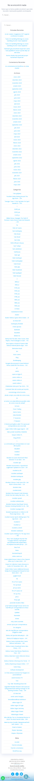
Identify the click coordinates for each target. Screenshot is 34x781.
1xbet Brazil (17, 264)
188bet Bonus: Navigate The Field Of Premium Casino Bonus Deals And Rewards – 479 (17, 220)
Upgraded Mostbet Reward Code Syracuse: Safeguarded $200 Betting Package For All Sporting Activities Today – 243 (17, 688)
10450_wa (17, 209)
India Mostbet (17, 415)
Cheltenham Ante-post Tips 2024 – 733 (17, 386)
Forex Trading (17, 409)
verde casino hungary (17, 696)
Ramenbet (17, 615)
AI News (17, 309)
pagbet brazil (17, 576)
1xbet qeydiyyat (17, 273)
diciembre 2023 (17, 116)
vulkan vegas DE (17, 702)
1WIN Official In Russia (17, 243)
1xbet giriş (17, 267)
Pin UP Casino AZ (17, 591)
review (17, 618)
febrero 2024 (17, 110)
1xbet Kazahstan (17, 270)
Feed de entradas (17, 745)
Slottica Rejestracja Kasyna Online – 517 (17, 664)
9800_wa (17, 300)
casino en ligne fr (17, 374)
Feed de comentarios (17, 748)
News (17, 550)
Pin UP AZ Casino (17, 582)
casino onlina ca (17, 377)
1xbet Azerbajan (17, 258)
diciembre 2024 (17, 80)
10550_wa (17, 212)
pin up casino (17, 588)
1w (17, 225)
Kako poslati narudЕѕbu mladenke (17, 432)
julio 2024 (17, 95)
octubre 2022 (17, 155)
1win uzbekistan (17, 249)
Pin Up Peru (17, 594)
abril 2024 (17, 104)
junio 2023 (17, 131)
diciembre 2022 (17, 149)
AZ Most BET (17, 321)
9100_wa (17, 288)
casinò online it (17, 383)
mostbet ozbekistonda (17, 501)
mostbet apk (17, 462)
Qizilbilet (17, 612)
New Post (17, 547)
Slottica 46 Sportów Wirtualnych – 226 (17, 635)
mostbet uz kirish (17, 528)
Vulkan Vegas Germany (17, 708)
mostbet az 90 (17, 470)
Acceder (17, 742)
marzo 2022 (17, 170)
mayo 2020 (17, 184)
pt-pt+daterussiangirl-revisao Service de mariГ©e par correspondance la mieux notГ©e (17, 607)
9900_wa (17, 306)
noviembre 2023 (17, 119)
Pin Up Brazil (17, 585)
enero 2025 (17, 77)
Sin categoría (17, 627)
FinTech (17, 406)
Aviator (17, 315)
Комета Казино (17, 727)
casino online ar (17, 380)
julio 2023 (17, 128)
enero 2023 (17, 146)
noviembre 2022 (17, 152)
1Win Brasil (17, 234)
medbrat (17, 452)
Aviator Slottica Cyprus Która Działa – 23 (17, 318)
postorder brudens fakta (17, 603)
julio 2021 (17, 175)
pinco (17, 597)
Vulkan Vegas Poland (17, 711)
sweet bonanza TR (17, 678)
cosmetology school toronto (17, 392)
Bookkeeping (17, 360)
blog (17, 357)
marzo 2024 (17, 107)
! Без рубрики (17, 193)
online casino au (17, 556)
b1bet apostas (17, 327)
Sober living (17, 667)
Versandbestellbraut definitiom (17, 699)
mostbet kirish (17, 490)
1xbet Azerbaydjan (17, 261)
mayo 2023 (17, 134)
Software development (17, 670)
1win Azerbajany (17, 231)
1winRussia (17, 252)
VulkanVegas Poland (17, 714)
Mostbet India (17, 487)
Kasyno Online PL (17, 435)
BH (17, 351)
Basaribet (17, 332)
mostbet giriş (17, 479)
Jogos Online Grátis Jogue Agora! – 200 (17, 429)
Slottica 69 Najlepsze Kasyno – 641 (17, 638)
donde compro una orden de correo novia (17, 395)
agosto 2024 (17, 92)
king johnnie (17, 438)
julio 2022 (17, 164)
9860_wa (17, 303)
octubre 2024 (17, 86)
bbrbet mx (17, 336)
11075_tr (17, 215)
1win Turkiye (17, 246)
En (17, 398)
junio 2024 (17, 98)
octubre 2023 (17, 122)
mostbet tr (17, 522)
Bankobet (17, 330)
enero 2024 (17, 113)
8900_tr (17, 282)
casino (17, 371)
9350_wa (17, 291)
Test (17, 681)
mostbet (17, 455)
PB (17, 579)
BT (17, 368)
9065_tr (17, 285)
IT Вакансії (17, 421)
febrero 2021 (17, 179)
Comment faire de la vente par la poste (17, 389)
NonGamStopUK (17, 553)
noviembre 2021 (17, 173)
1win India (17, 240)
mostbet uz (17, 525)
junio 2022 (17, 167)
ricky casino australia (17, 621)
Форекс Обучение (17, 733)
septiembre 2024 (17, 89)
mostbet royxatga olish (17, 509)
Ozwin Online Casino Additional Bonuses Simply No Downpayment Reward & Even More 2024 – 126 (17, 571)
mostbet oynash (17, 498)
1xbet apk (17, 255)
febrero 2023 (17, 143)
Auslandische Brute (17, 312)
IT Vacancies (17, 418)
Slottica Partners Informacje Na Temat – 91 (17, 661)
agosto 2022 (17, 161)
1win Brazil (17, 237)
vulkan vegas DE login (17, 705)
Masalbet (17, 449)
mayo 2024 (17, 101)
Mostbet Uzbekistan (17, 531)
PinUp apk (17, 600)
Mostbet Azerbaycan (17, 476)
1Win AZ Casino (17, 228)
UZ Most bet (17, 693)
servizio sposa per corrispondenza (17, 624)
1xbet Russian (17, 276)
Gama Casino (17, 412)
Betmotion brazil (17, 348)
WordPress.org (17, 751)
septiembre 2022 (17, 158)
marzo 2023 (17, 140)
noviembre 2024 (17, 83)
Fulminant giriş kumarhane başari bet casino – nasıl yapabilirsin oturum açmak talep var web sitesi (17, 50)
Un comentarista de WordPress (14, 66)
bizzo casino (17, 354)
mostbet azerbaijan (17, 473)
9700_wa (17, 294)
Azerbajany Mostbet (17, 324)
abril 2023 (17, 137)
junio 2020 (17, 182)
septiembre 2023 (17, 125)
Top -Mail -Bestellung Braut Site (17, 684)
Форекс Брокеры (17, 730)
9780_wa (17, 297)
